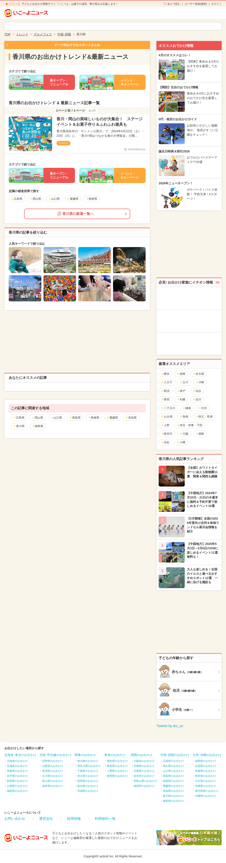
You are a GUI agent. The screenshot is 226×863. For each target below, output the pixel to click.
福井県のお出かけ (52, 785)
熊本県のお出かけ (205, 775)
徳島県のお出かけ (173, 800)
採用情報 (74, 818)
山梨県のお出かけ (52, 765)
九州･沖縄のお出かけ (207, 755)
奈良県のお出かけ (144, 775)
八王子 (166, 382)
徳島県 (37, 426)
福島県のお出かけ (17, 790)
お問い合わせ (14, 818)
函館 (200, 433)
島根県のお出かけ (173, 780)
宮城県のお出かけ (17, 765)
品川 (197, 399)
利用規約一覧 (105, 818)
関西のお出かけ (141, 755)
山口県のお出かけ (173, 770)
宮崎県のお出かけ (205, 785)
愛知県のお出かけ (117, 760)
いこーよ (15, 3)
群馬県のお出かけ (87, 780)
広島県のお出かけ (173, 760)
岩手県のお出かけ (17, 775)
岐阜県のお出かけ (117, 765)
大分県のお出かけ (205, 780)
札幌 (181, 399)
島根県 (93, 417)
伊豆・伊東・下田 (189, 425)
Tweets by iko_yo (169, 726)
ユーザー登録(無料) (195, 3)
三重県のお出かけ (117, 770)
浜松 (165, 442)
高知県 (131, 417)
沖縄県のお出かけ (205, 795)
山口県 (56, 417)
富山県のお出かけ (52, 780)
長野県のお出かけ (52, 760)
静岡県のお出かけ (117, 775)
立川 (184, 382)
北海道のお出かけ (17, 760)
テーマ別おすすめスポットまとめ (77, 45)
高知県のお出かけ (173, 790)
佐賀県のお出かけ (205, 765)
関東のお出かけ (85, 755)
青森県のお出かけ (17, 770)
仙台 (197, 391)
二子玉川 (168, 408)
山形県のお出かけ (17, 785)
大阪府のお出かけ (144, 760)
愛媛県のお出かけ (173, 785)
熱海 (184, 416)
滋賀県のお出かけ (144, 785)
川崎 (200, 382)
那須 (165, 391)
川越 (184, 433)
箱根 (181, 373)
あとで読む (173, 3)
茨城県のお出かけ (87, 790)
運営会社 (46, 818)
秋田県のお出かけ (17, 780)
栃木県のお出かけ (87, 785)
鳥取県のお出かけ (173, 775)
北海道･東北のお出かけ (20, 755)
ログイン (216, 3)
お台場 (166, 416)
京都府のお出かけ (144, 765)
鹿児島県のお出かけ (207, 790)
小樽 (181, 442)
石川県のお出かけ (52, 775)
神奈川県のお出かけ (89, 765)
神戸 (181, 391)
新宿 (165, 399)
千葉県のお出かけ (87, 770)
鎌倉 (187, 408)
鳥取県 (75, 417)
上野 (165, 425)
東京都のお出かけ (87, 760)
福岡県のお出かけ (205, 760)
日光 (202, 408)
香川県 (19, 426)
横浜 (165, 373)
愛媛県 (112, 417)
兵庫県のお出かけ (144, 770)
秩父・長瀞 (204, 416)
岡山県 (37, 417)
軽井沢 (166, 433)
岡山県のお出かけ (173, 765)
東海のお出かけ (115, 755)
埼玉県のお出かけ (87, 775)
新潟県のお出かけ (52, 770)
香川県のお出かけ (173, 795)
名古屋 (198, 373)
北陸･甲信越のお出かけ (55, 755)
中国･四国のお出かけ (174, 755)
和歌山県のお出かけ (145, 780)
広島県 (19, 417)
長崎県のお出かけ (205, 770)
